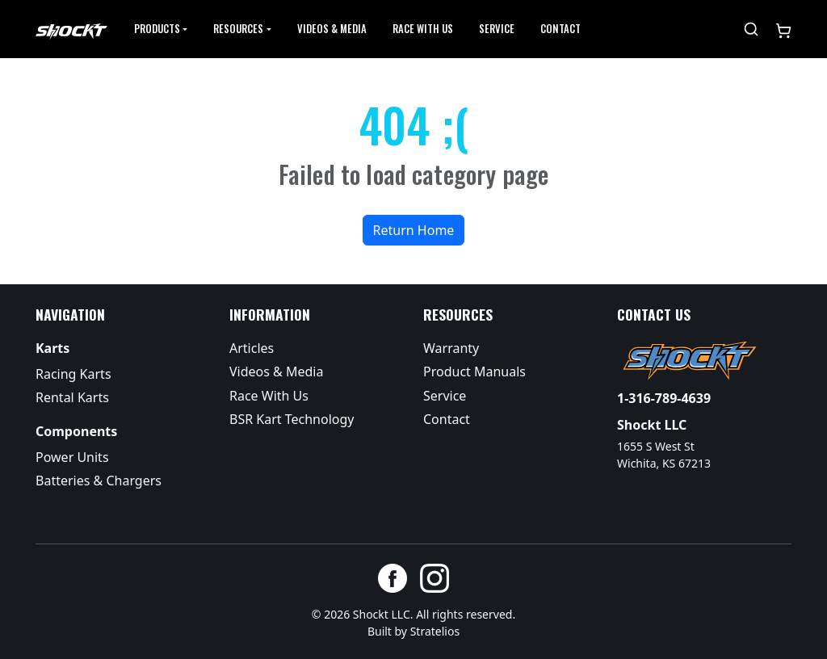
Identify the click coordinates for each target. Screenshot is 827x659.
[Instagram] (434, 578)
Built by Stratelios (413, 631)
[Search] (751, 29)
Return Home (414, 230)
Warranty (451, 348)
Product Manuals (474, 371)
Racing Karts (73, 374)
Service (496, 28)
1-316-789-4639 (664, 398)
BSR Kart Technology (291, 419)
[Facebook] (392, 578)
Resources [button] (238, 28)
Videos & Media (332, 28)
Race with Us (423, 28)
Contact (560, 28)
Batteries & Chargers (99, 480)
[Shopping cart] (783, 29)
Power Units (72, 457)
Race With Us (269, 396)
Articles (251, 348)
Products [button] (157, 28)
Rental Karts (72, 397)
